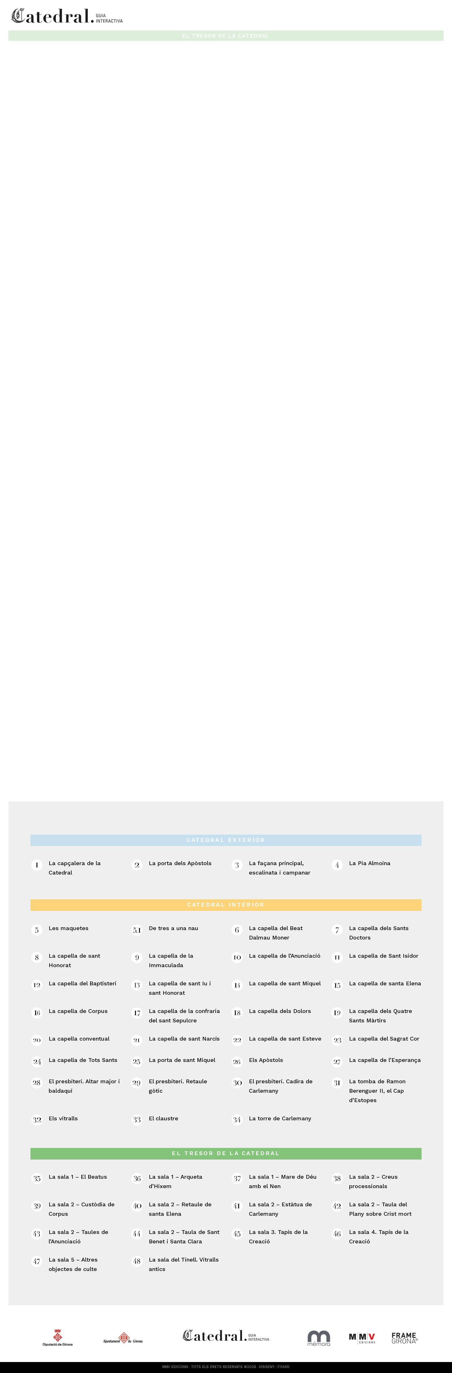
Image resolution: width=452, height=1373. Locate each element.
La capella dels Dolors (280, 1011)
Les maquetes (69, 928)
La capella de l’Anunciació (284, 955)
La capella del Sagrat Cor (384, 1038)
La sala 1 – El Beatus (78, 1176)
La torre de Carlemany (280, 1118)
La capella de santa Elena (385, 983)
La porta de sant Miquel (182, 1060)
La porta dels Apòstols (180, 863)
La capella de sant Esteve (285, 1038)
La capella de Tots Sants (83, 1060)
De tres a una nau (173, 928)
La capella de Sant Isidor (383, 955)
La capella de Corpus (78, 1011)
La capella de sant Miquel (285, 983)
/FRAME (283, 1367)
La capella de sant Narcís (184, 1038)
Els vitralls (63, 1118)
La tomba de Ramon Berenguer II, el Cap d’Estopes (377, 1090)
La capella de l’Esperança (385, 1060)
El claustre (163, 1118)
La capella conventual (79, 1038)
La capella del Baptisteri (82, 983)
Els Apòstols (266, 1060)
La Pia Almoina (369, 863)
